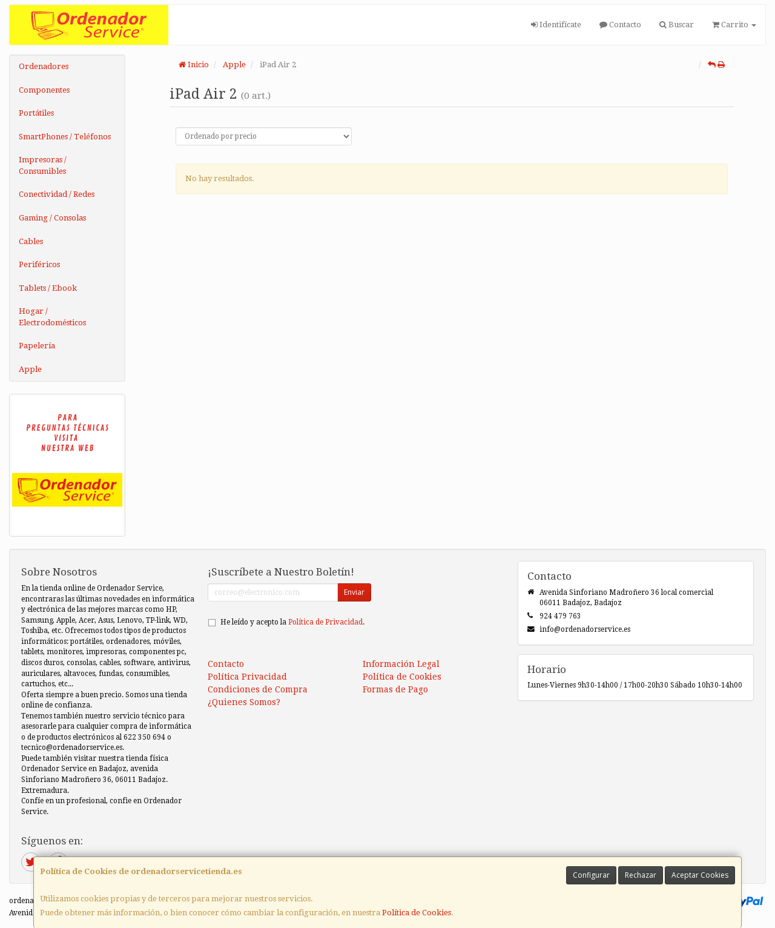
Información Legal (401, 664)
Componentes (44, 89)
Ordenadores (43, 66)
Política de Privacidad (325, 622)
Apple (30, 369)
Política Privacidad (247, 676)
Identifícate (556, 24)
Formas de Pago (395, 689)
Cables (31, 241)
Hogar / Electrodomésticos (52, 317)
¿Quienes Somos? (244, 702)
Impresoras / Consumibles (43, 165)
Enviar (354, 592)
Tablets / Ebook (48, 288)
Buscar (676, 24)
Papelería (37, 345)
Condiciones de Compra (258, 689)
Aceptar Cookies (699, 875)
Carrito (734, 24)
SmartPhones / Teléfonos (65, 136)
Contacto (620, 24)
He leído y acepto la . (292, 622)
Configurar (591, 875)
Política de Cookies (416, 912)
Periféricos (39, 264)
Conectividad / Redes (56, 194)
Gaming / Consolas (52, 217)
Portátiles (36, 113)
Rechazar (640, 875)
